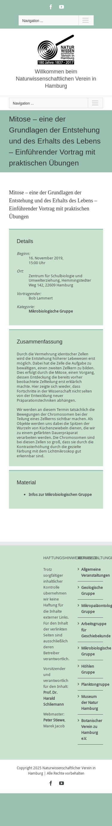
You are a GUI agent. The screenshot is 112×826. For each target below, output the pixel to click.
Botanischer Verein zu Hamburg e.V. (90, 729)
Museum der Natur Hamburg (89, 702)
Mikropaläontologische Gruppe (90, 608)
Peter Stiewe (54, 720)
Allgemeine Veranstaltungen (90, 572)
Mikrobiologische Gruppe (51, 311)
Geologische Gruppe (90, 590)
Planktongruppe (90, 684)
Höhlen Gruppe (88, 669)
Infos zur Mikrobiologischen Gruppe (60, 494)
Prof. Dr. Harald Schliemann (53, 698)
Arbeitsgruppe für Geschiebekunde (90, 629)
